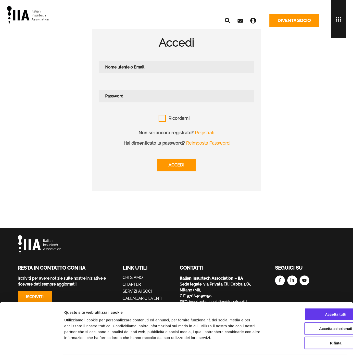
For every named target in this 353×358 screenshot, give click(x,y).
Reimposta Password (208, 143)
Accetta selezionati (311, 312)
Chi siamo (133, 277)
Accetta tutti (312, 298)
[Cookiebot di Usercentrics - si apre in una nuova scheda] (31, 348)
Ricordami (178, 118)
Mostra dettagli (258, 348)
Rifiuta (312, 327)
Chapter (132, 284)
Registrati (204, 132)
